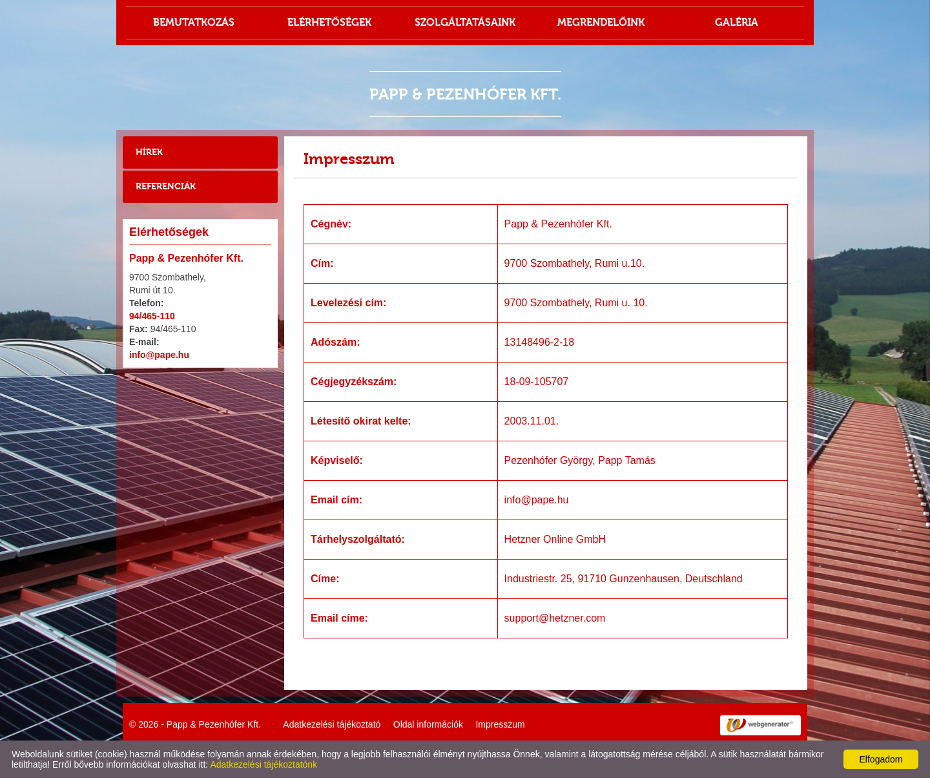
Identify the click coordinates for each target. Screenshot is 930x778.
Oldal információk (428, 724)
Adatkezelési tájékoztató (331, 724)
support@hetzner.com (555, 618)
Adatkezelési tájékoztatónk (263, 764)
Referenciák (166, 186)
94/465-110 (152, 316)
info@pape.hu (159, 355)
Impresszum (499, 724)
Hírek (149, 152)
